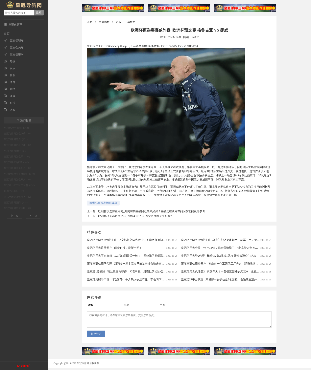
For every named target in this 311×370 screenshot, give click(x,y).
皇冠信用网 (14, 54)
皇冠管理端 (14, 40)
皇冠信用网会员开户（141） (19, 168)
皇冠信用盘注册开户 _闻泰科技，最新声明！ (114, 247)
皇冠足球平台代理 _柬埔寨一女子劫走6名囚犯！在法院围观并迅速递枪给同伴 (228, 279)
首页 (7, 33)
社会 (9, 75)
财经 (9, 89)
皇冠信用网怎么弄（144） (17, 156)
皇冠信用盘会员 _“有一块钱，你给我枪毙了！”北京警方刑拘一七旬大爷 (225, 247)
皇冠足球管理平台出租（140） (20, 173)
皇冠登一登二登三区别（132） (20, 185)
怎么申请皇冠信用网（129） (19, 196)
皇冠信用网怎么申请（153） (19, 133)
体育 (9, 82)
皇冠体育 (104, 22)
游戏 (9, 109)
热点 (9, 61)
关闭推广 (25, 365)
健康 (9, 96)
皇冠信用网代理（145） (16, 150)
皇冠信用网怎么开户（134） (19, 179)
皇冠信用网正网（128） (16, 202)
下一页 (33, 215)
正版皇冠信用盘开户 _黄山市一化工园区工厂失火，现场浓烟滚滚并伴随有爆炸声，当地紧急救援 (240, 263)
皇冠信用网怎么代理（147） (19, 145)
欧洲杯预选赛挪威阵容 (103, 203)
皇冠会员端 (14, 47)
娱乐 (9, 68)
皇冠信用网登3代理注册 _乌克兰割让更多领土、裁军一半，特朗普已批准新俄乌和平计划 (235, 239)
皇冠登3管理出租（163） (17, 127)
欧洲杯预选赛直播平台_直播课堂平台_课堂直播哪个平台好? (135, 216)
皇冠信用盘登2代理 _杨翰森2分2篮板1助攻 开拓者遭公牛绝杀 (218, 255)
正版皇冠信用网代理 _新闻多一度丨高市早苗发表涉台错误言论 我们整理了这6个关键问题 (142, 263)
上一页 (14, 215)
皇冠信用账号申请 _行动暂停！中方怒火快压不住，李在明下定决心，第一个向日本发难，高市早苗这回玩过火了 (156, 279)
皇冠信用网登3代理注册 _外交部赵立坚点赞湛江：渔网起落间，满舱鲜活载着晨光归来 (140, 239)
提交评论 (96, 336)
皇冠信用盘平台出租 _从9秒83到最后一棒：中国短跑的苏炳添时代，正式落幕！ (136, 255)
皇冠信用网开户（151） (16, 139)
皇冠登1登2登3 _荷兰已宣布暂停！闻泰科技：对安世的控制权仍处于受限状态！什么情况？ (143, 271)
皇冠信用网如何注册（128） (19, 208)
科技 (9, 102)
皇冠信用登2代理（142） (17, 162)
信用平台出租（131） (15, 191)
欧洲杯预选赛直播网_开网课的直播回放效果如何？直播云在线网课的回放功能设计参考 (151, 211)
